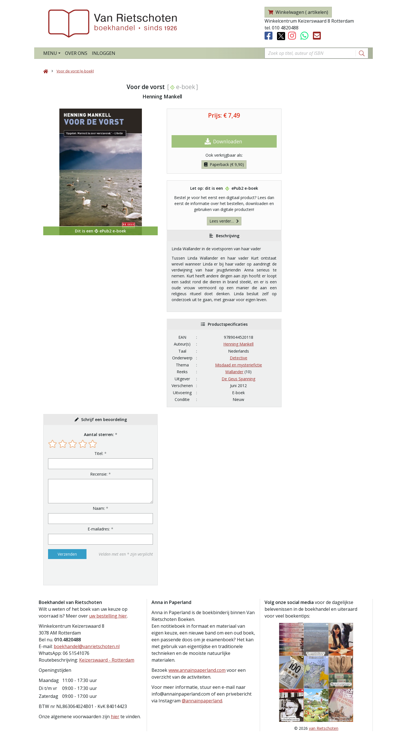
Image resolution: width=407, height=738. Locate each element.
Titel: (98, 453)
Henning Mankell (238, 344)
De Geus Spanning (238, 378)
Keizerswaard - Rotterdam (106, 660)
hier (115, 716)
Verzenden (67, 554)
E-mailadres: (99, 529)
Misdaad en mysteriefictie (238, 365)
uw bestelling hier (108, 616)
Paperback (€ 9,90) (224, 164)
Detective (238, 358)
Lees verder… (224, 221)
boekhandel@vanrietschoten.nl (87, 646)
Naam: (99, 508)
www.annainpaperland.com (197, 670)
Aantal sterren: (99, 434)
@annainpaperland (202, 701)
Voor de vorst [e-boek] (75, 71)
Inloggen (103, 53)
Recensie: (98, 474)
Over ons (76, 53)
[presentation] (84, 572)
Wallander (234, 371)
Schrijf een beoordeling (104, 419)
